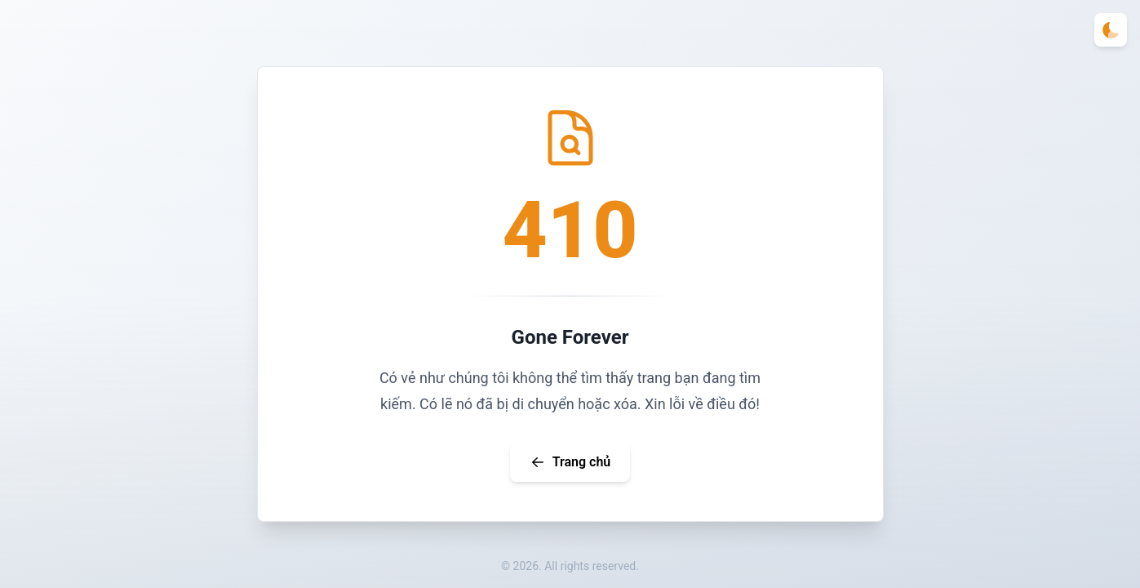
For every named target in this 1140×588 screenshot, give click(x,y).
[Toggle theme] (1110, 30)
